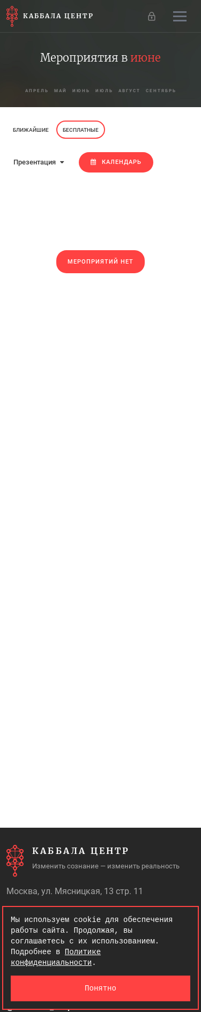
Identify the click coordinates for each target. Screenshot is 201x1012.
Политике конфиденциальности (56, 957)
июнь (81, 90)
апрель (37, 90)
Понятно (100, 988)
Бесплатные (81, 130)
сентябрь (161, 90)
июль (104, 90)
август (129, 90)
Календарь (116, 162)
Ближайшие (31, 130)
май (60, 90)
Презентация (38, 162)
